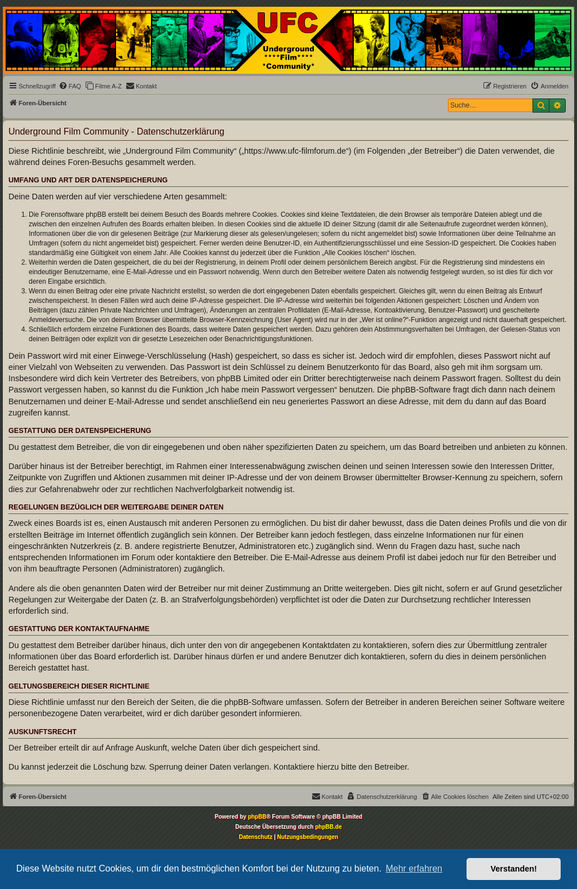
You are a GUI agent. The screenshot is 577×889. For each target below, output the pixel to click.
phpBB (257, 817)
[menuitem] (70, 86)
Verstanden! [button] (514, 868)
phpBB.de (328, 827)
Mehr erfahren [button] (413, 868)
